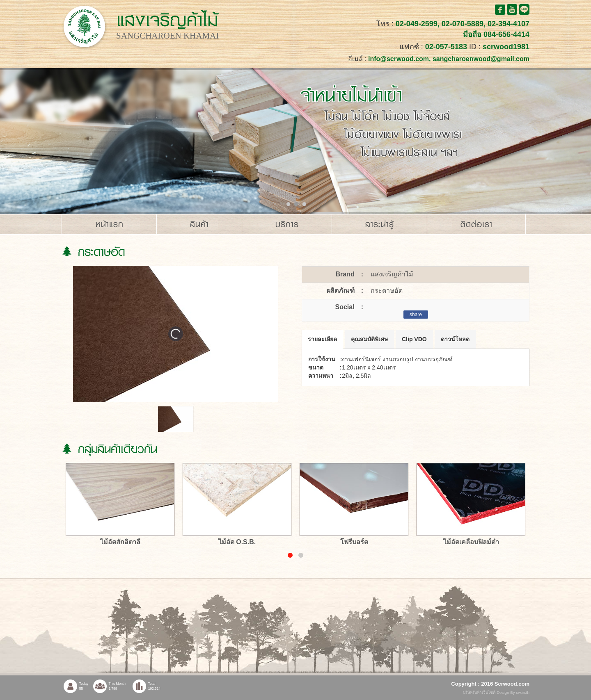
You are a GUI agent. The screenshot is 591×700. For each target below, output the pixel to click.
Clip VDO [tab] (414, 339)
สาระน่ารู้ (379, 224)
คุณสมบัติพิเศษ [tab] (369, 339)
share (416, 314)
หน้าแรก (110, 224)
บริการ (287, 224)
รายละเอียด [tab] (322, 339)
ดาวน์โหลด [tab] (455, 339)
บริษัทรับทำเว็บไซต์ (480, 692)
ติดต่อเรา (476, 224)
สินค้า (199, 224)
